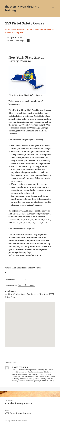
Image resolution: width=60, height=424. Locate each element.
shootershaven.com (26, 285)
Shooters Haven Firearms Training (22, 8)
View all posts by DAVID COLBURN (40, 381)
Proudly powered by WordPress (16, 421)
